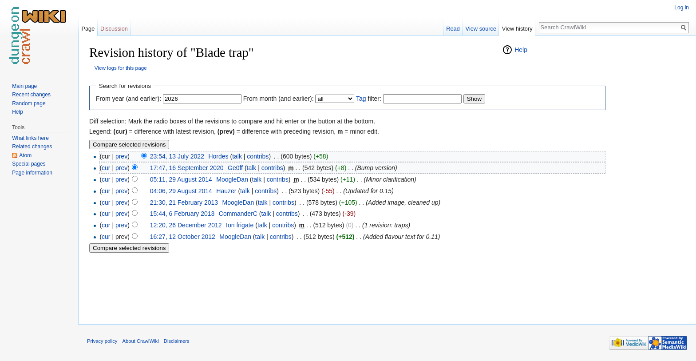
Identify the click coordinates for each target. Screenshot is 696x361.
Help (520, 49)
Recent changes (31, 94)
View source (481, 28)
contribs (258, 156)
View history (517, 28)
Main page (24, 86)
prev (121, 156)
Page (88, 28)
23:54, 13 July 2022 (177, 156)
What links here (30, 138)
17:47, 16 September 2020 (187, 167)
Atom (25, 155)
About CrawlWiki (141, 341)
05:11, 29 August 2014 (181, 179)
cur (106, 167)
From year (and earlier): (128, 98)
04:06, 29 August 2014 (181, 190)
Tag (361, 98)
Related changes (32, 146)
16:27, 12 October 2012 (182, 236)
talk (237, 156)
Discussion (114, 28)
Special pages (28, 164)
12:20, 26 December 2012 (186, 225)
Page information (32, 173)
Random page (28, 103)
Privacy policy (102, 341)
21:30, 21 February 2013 (184, 202)
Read (453, 28)
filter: (368, 98)
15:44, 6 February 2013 (182, 213)
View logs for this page (121, 68)
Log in (681, 7)
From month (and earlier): (278, 98)
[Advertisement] (649, 177)
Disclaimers (177, 341)
